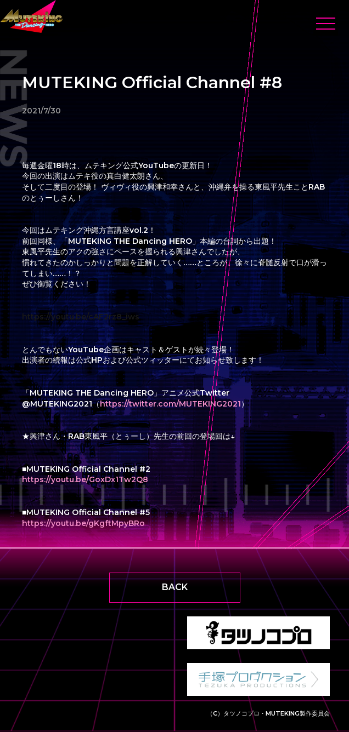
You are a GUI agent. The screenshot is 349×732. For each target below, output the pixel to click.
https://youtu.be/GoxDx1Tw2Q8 (85, 479)
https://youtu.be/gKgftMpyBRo (83, 523)
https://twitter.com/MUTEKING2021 (170, 404)
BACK (175, 587)
